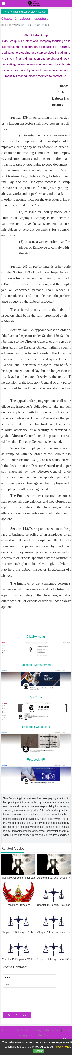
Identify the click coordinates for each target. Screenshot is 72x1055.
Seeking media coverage (46, 1030)
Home (6, 11)
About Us (7, 1030)
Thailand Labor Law (24, 11)
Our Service (22, 1030)
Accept (39, 1051)
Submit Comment (17, 1015)
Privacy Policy (62, 1046)
